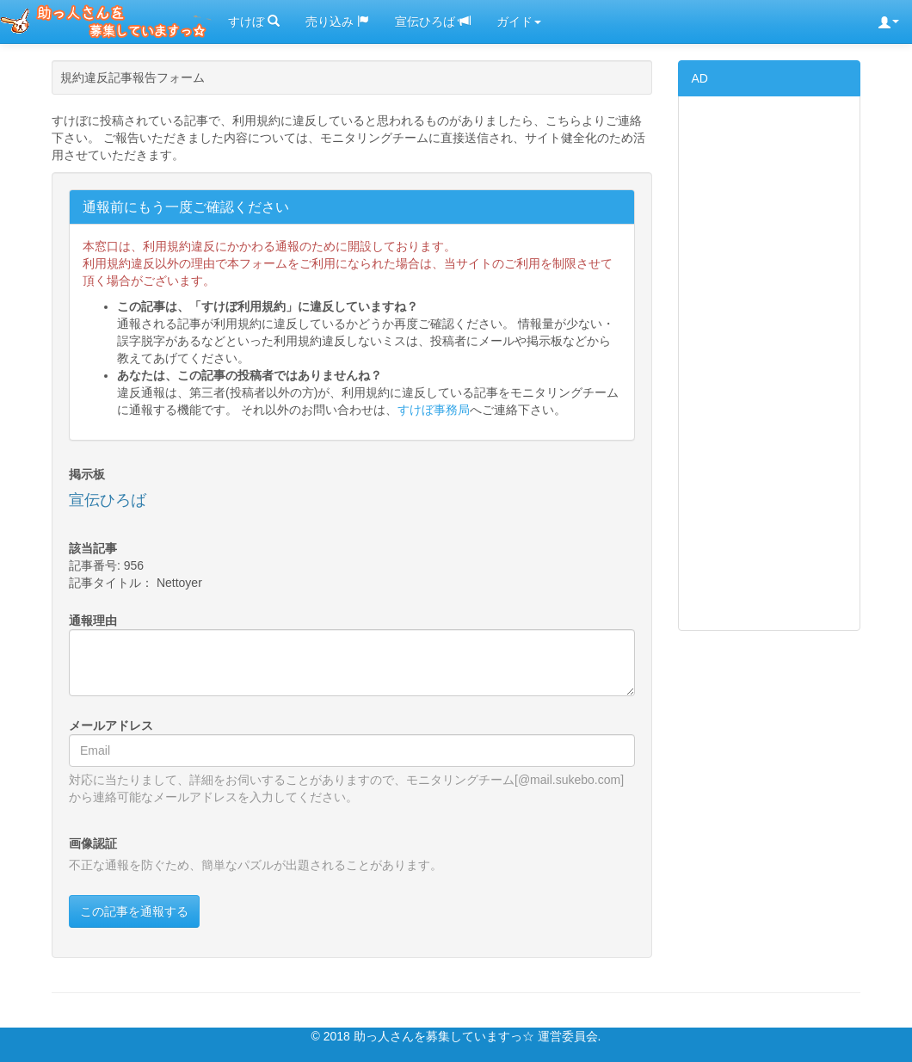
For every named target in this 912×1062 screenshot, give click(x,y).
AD (700, 78)
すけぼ (254, 21)
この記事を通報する (134, 911)
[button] (889, 22)
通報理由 (93, 620)
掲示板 (87, 474)
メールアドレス (111, 725)
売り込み (337, 21)
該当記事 (93, 548)
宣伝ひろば (433, 21)
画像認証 (93, 843)
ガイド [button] (518, 21)
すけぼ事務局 (433, 410)
